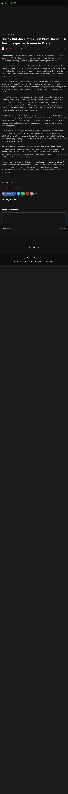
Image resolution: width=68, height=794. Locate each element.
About (16, 261)
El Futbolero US (12, 34)
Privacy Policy (49, 261)
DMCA (40, 261)
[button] (2, 3)
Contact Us (32, 261)
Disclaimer (23, 261)
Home (3, 34)
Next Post (62, 228)
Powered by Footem (40, 258)
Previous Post (7, 228)
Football (19, 188)
